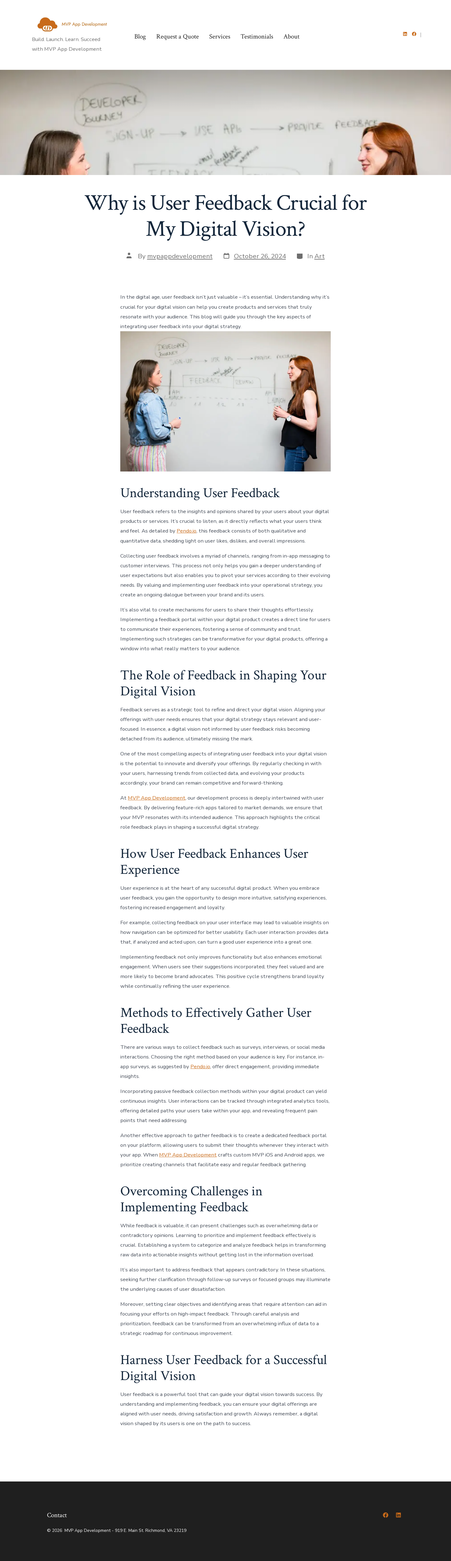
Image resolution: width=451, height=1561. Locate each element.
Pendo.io (186, 530)
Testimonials (257, 36)
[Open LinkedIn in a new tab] (405, 34)
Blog (140, 36)
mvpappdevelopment (180, 256)
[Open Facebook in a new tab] (414, 34)
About (291, 36)
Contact (57, 1515)
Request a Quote (177, 36)
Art (319, 256)
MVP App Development (156, 797)
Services (219, 36)
